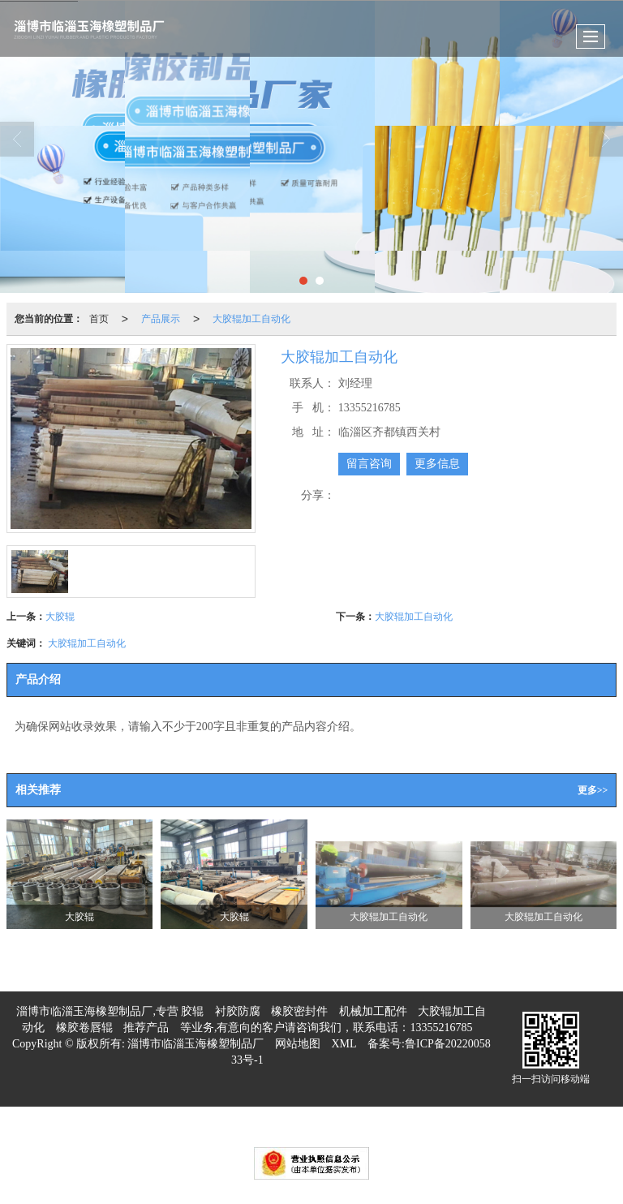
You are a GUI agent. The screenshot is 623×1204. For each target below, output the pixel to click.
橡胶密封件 (299, 1011)
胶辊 (192, 1011)
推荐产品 (146, 1027)
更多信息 (437, 464)
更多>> (593, 790)
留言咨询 (369, 464)
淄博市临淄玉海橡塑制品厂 (195, 1044)
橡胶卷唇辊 (84, 1027)
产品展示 (160, 319)
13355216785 (441, 1027)
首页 (99, 319)
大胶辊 (60, 616)
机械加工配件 (373, 1011)
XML (343, 1044)
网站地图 (297, 1044)
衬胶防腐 (237, 1011)
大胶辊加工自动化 (251, 319)
